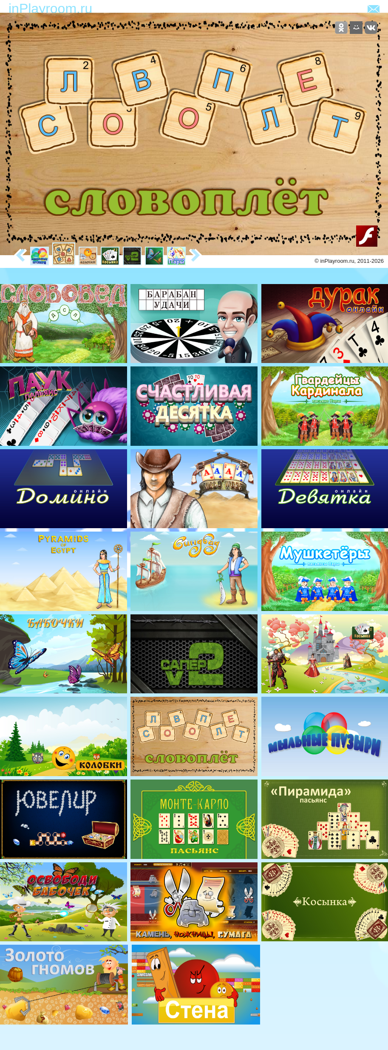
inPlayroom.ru (50, 8)
